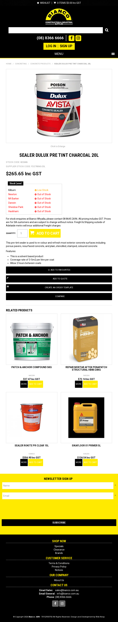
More (24, 384)
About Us (59, 580)
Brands (59, 553)
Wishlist (45, 3)
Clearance (59, 549)
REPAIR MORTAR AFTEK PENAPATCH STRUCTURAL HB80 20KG (86, 368)
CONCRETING (21, 64)
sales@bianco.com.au (67, 590)
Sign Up (66, 46)
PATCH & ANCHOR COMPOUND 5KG (31, 367)
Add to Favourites (60, 270)
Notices (59, 570)
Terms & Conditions (59, 563)
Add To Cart (35, 384)
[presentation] (27, 509)
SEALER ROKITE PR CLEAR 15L (32, 445)
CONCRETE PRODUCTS (40, 64)
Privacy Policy (59, 566)
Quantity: (11, 233)
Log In (51, 46)
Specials (59, 546)
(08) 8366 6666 (50, 38)
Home (8, 64)
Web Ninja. (100, 617)
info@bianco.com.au (68, 593)
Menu (59, 54)
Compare (60, 296)
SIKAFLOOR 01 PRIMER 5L (86, 445)
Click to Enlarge (58, 146)
